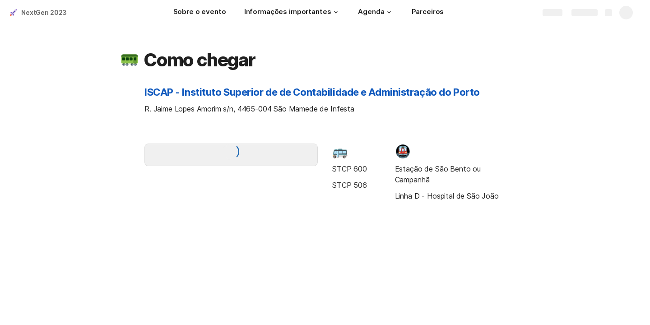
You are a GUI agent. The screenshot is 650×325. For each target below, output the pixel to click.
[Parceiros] (428, 12)
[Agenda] (375, 12)
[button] (335, 12)
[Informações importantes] (292, 12)
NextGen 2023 (44, 12)
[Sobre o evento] (199, 12)
